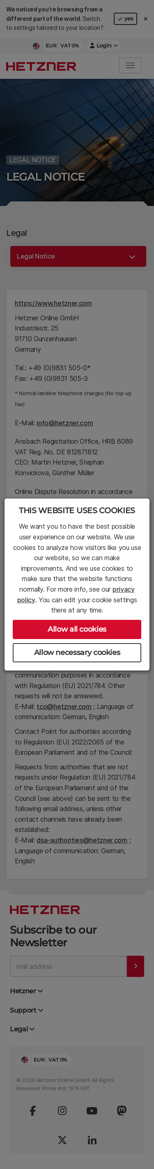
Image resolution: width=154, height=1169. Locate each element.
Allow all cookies (77, 629)
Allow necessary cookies (77, 652)
